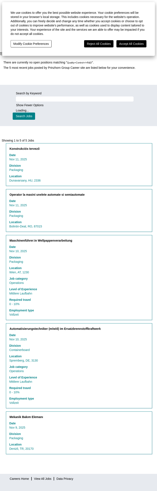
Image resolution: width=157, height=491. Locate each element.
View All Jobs (42, 478)
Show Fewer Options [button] (30, 105)
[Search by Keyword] (75, 99)
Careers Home (19, 478)
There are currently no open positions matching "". (48, 62)
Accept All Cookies (131, 43)
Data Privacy (64, 478)
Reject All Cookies (99, 43)
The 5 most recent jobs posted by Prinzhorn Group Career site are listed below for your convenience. (69, 67)
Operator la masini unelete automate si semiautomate (47, 194)
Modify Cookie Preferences (31, 43)
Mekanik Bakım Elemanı (26, 417)
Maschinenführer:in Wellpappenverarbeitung (41, 240)
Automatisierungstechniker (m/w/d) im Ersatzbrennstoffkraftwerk (55, 328)
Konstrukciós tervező (25, 148)
